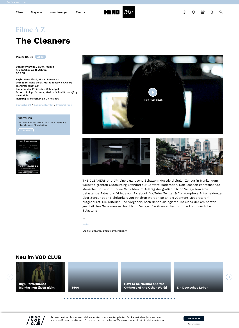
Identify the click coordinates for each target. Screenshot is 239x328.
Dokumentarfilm (43, 104)
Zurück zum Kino (17, 2)
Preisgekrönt (64, 104)
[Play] (152, 92)
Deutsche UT (23, 104)
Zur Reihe (26, 130)
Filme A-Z (30, 29)
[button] (64, 298)
